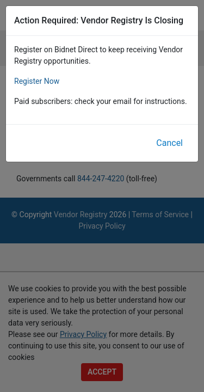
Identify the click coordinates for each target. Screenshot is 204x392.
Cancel (169, 143)
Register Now (36, 81)
